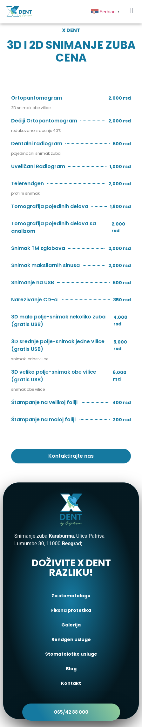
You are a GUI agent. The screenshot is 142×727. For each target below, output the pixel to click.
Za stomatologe (71, 596)
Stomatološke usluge (71, 654)
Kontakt (71, 683)
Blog (71, 668)
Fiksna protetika (71, 610)
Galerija (71, 625)
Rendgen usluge (71, 639)
